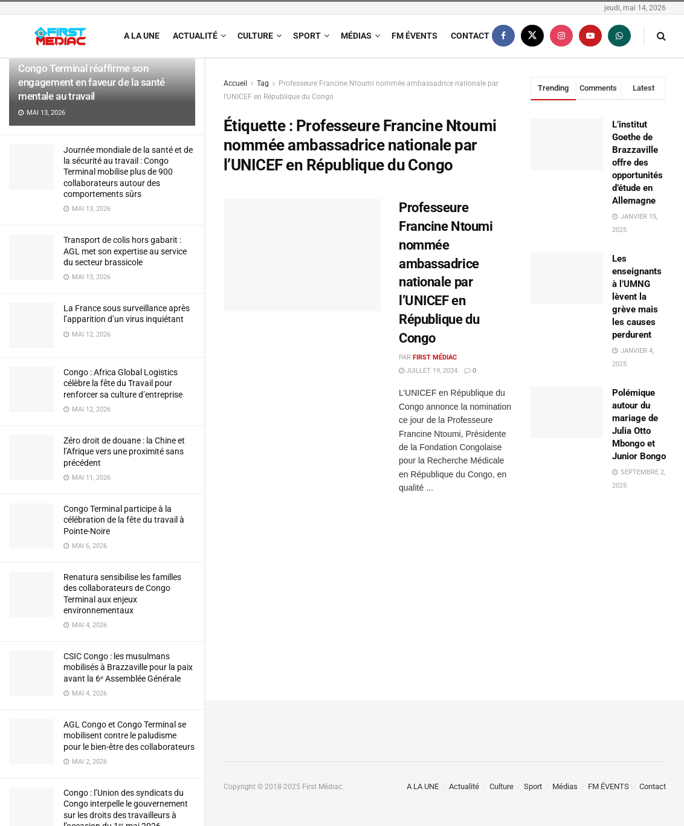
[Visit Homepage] (60, 36)
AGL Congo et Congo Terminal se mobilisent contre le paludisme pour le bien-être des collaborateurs (129, 735)
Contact (470, 35)
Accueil (235, 83)
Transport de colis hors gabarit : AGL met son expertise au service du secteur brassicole (125, 250)
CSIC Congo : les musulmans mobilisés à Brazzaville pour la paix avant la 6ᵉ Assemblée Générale (128, 667)
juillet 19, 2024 (428, 371)
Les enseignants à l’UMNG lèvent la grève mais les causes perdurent (637, 296)
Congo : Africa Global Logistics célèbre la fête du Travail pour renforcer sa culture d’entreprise (122, 383)
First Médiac (435, 357)
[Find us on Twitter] (532, 36)
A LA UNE (142, 35)
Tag (263, 83)
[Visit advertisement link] (598, 584)
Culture (255, 35)
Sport (307, 35)
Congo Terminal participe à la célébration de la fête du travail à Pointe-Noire (123, 519)
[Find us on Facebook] (503, 36)
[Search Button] (661, 36)
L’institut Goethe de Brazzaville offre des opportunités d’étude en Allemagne (637, 162)
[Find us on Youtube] (590, 36)
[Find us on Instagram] (561, 36)
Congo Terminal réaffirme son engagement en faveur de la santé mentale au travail (91, 82)
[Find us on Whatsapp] (619, 36)
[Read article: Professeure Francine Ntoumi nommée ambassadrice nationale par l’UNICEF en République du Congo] (302, 255)
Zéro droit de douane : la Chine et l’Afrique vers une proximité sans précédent (124, 451)
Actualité (195, 35)
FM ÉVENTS (414, 35)
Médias (356, 35)
